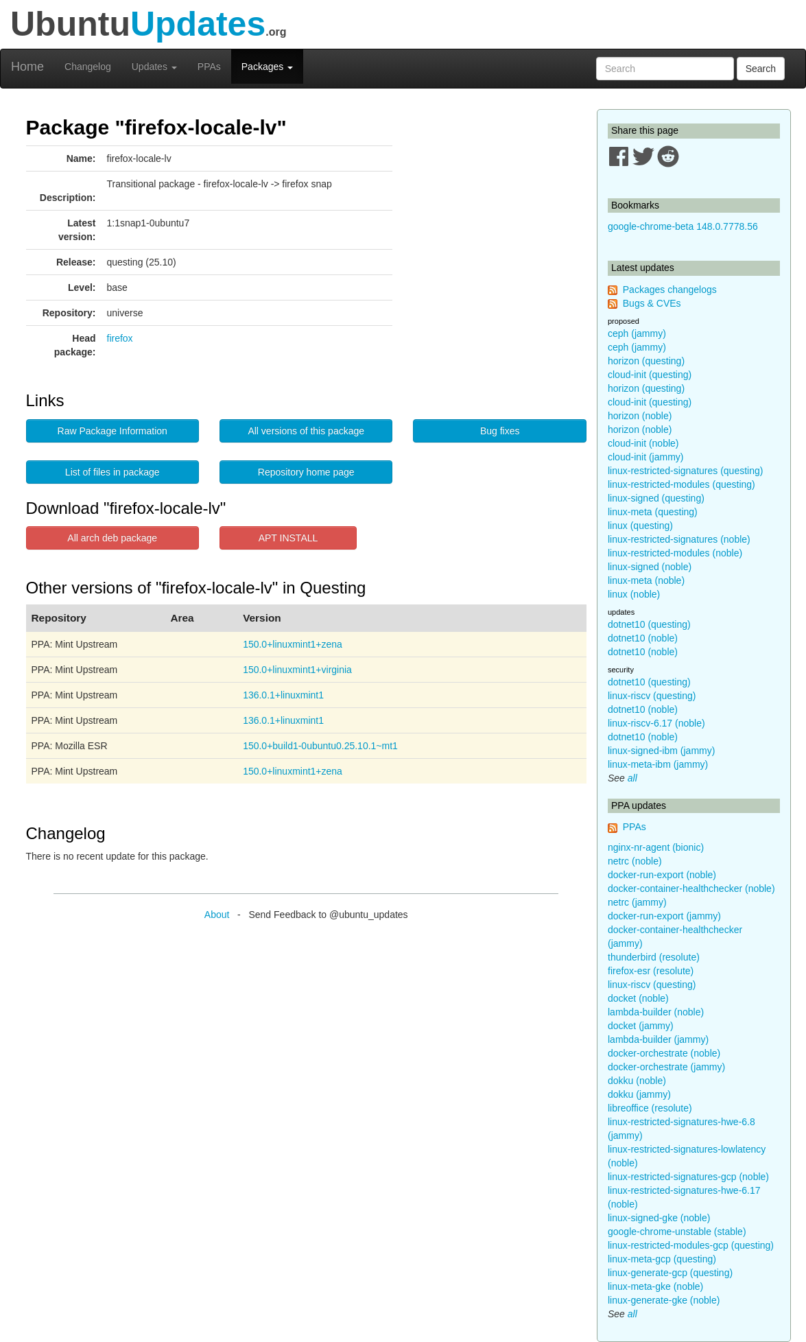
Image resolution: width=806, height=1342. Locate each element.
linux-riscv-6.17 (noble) (656, 723)
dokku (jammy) (639, 1094)
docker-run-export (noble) (662, 874)
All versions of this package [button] (306, 430)
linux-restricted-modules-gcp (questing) (691, 1245)
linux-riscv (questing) (652, 695)
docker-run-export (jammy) (664, 915)
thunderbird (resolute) (654, 957)
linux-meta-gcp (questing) (662, 1258)
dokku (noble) (637, 1080)
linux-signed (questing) (656, 498)
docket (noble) (638, 998)
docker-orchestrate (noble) (664, 1053)
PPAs (209, 66)
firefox (120, 338)
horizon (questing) (646, 360)
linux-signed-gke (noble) (659, 1217)
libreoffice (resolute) (650, 1108)
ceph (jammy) (637, 333)
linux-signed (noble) (649, 566)
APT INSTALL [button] (288, 537)
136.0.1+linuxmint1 (283, 695)
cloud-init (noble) (643, 443)
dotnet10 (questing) (649, 624)
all (632, 778)
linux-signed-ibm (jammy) (661, 750)
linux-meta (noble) (646, 580)
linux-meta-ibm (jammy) (658, 764)
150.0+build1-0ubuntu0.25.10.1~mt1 (320, 745)
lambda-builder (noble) (656, 1011)
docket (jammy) (641, 1025)
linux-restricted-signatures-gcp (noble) (688, 1176)
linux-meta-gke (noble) (655, 1286)
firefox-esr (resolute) (651, 970)
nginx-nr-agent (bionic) (656, 847)
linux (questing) (640, 525)
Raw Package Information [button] (112, 430)
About (217, 914)
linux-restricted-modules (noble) (675, 553)
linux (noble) (634, 594)
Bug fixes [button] (500, 430)
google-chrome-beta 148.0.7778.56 (683, 226)
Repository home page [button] (306, 472)
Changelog (87, 66)
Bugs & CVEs (652, 303)
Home (27, 66)
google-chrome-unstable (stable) (677, 1231)
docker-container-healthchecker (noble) (691, 888)
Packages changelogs (670, 289)
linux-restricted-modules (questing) (681, 484)
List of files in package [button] (112, 472)
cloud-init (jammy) (645, 456)
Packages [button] (267, 66)
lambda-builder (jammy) (658, 1039)
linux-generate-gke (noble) (664, 1300)
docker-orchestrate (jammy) (666, 1066)
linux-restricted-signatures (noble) (679, 539)
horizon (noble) (640, 415)
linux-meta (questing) (653, 511)
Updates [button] (154, 66)
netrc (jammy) (637, 902)
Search (761, 68)
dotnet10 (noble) (643, 638)
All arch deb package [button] (112, 537)
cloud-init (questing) (649, 374)
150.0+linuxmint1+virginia (297, 669)
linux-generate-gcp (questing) (670, 1272)
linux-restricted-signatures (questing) (685, 470)
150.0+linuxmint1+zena (292, 644)
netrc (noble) (635, 861)
